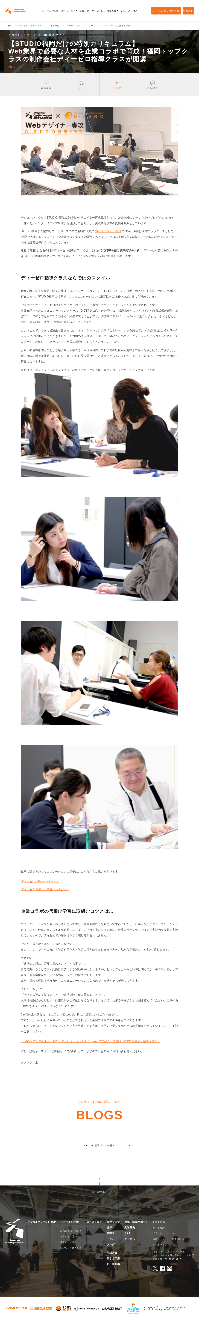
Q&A (127, 1233)
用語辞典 (112, 1252)
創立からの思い (68, 1236)
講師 (109, 1227)
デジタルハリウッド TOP (42, 1221)
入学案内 (129, 1227)
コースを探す (94, 1221)
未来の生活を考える (71, 1231)
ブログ (111, 1244)
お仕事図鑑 (113, 1264)
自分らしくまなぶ (70, 1242)
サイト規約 (159, 1227)
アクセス (129, 1238)
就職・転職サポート (136, 1221)
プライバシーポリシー (165, 1233)
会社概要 (157, 1222)
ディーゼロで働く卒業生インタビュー (45, 889)
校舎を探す (113, 1221)
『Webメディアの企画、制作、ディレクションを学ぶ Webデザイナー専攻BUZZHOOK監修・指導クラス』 (90, 1041)
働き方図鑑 (113, 1258)
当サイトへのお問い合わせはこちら (172, 1255)
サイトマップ (160, 1244)
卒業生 (111, 1233)
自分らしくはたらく (71, 1248)
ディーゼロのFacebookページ (40, 881)
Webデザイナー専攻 (108, 231)
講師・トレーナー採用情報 (167, 1239)
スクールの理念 (69, 1221)
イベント (112, 1238)
